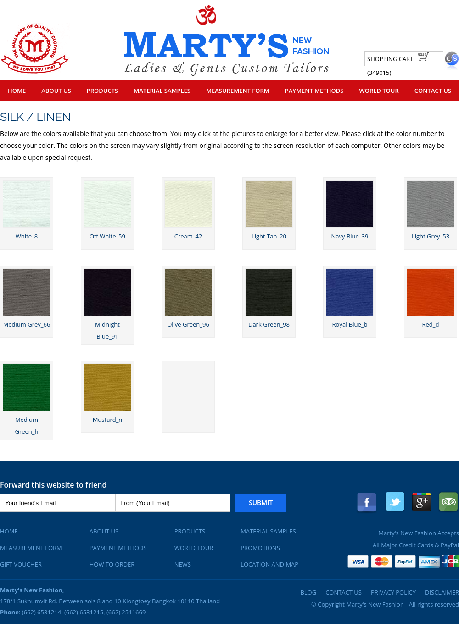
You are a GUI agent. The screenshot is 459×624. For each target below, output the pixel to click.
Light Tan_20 (269, 236)
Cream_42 (188, 236)
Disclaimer (442, 592)
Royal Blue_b (350, 324)
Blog (308, 592)
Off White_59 (107, 236)
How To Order (112, 564)
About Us (56, 90)
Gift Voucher (21, 564)
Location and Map (269, 564)
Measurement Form (237, 90)
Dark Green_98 (269, 324)
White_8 (27, 236)
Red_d (430, 324)
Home (17, 90)
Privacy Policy (393, 592)
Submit (261, 502)
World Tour (378, 90)
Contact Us (432, 90)
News (182, 564)
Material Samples (162, 90)
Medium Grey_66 (26, 324)
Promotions (260, 548)
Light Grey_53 (430, 236)
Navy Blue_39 (350, 236)
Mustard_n (108, 419)
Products (102, 90)
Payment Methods (314, 90)
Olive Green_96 (188, 324)
